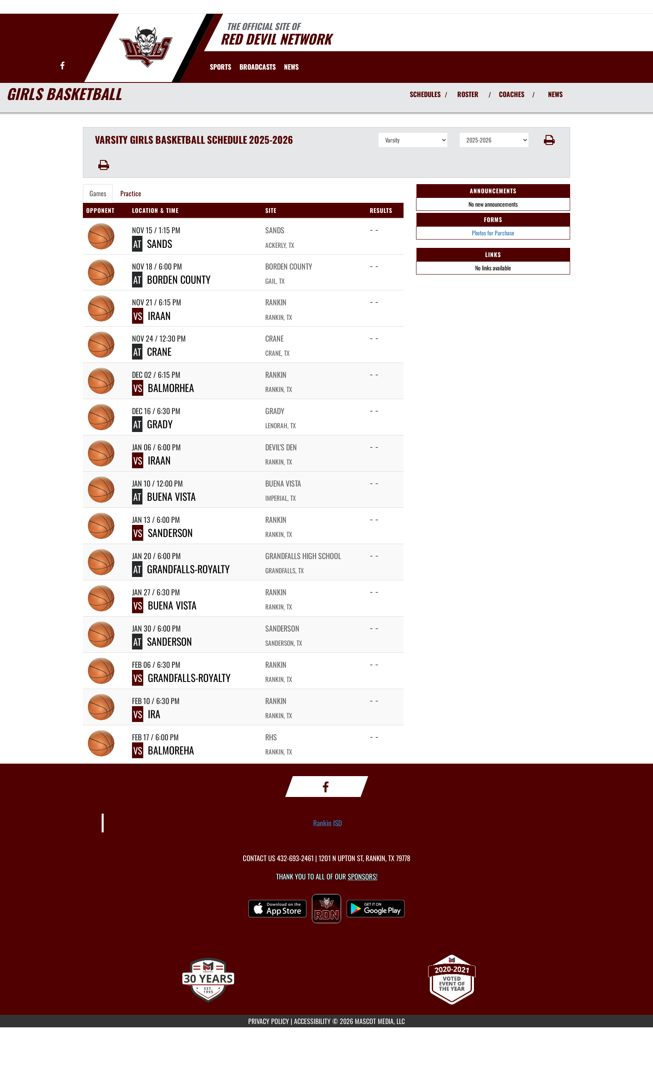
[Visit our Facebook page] (62, 66)
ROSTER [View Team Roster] (468, 94)
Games (98, 193)
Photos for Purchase (493, 232)
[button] (549, 140)
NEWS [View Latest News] (555, 94)
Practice (130, 193)
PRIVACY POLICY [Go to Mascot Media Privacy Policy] (268, 1021)
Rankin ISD (327, 822)
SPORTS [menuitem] (220, 67)
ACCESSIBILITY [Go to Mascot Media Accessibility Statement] (312, 1021)
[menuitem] (257, 66)
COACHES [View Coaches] (511, 94)
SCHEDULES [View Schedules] (425, 94)
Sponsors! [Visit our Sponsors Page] (362, 876)
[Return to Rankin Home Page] (145, 47)
